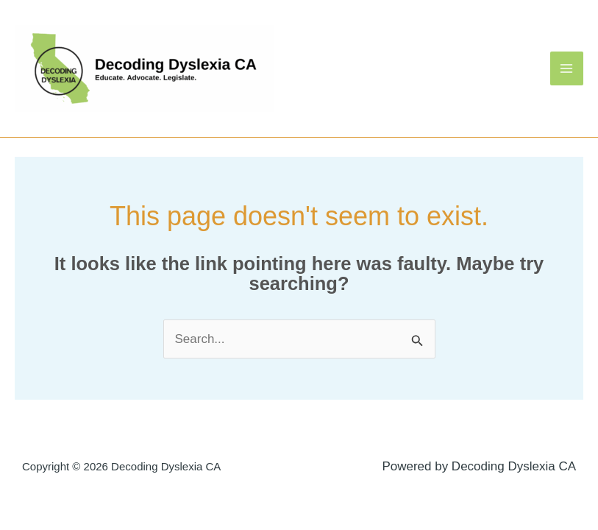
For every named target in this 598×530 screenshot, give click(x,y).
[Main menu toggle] (567, 68)
